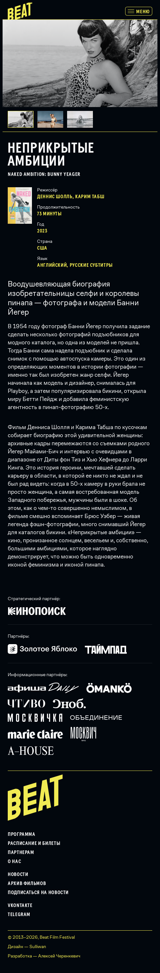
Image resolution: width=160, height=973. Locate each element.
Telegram (19, 914)
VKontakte (20, 905)
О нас (14, 861)
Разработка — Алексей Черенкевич (44, 956)
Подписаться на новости (38, 892)
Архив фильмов (27, 883)
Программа (21, 834)
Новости (18, 874)
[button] (52, 119)
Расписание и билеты (34, 843)
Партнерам (21, 852)
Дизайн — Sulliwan (27, 946)
